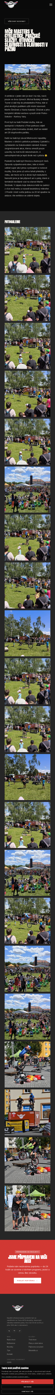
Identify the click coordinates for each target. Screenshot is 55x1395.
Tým (8, 1350)
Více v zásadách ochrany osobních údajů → (15, 1377)
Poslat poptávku (26, 1281)
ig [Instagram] (9, 1331)
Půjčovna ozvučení (36, 1347)
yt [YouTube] (19, 1331)
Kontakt (10, 1354)
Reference (11, 1343)
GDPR (9, 1362)
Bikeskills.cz (33, 1350)
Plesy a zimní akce (36, 1343)
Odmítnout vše (27, 1391)
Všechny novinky (16, 21)
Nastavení (27, 1387)
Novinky (10, 1347)
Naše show (11, 1340)
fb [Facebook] (14, 1331)
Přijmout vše (27, 1382)
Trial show (32, 1340)
